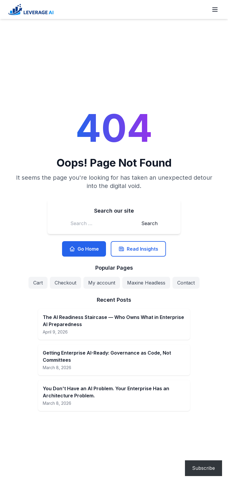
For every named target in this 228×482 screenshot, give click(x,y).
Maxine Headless (146, 283)
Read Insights (138, 249)
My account (101, 283)
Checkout (65, 283)
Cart (38, 283)
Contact (186, 283)
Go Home (84, 249)
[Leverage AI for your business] (31, 9)
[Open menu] (215, 9)
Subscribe (203, 468)
